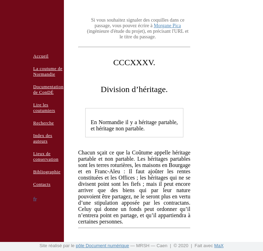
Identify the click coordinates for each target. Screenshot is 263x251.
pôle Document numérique (102, 245)
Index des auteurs (42, 138)
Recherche (43, 123)
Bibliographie (46, 171)
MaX (219, 245)
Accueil (41, 56)
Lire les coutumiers (44, 107)
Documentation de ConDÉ (48, 89)
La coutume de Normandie (48, 71)
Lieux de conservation (45, 156)
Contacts (42, 184)
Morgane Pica (167, 25)
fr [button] (35, 199)
